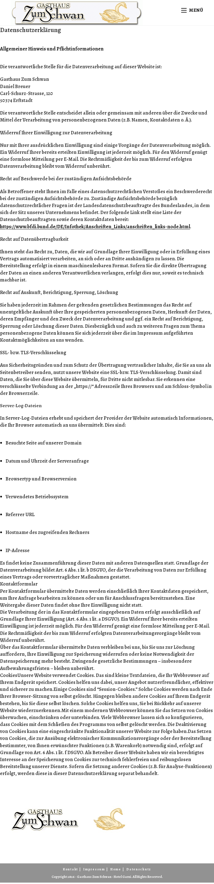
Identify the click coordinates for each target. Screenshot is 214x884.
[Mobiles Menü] (193, 10)
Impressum (94, 870)
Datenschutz (139, 870)
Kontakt (70, 870)
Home (115, 870)
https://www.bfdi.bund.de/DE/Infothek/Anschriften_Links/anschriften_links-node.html (95, 228)
